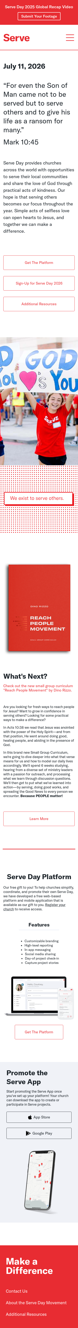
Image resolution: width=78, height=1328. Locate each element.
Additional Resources (39, 304)
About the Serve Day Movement (36, 1302)
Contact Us (16, 1291)
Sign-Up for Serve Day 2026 (39, 283)
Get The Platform (39, 262)
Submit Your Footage (39, 16)
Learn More (39, 818)
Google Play (39, 1133)
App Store (39, 1117)
